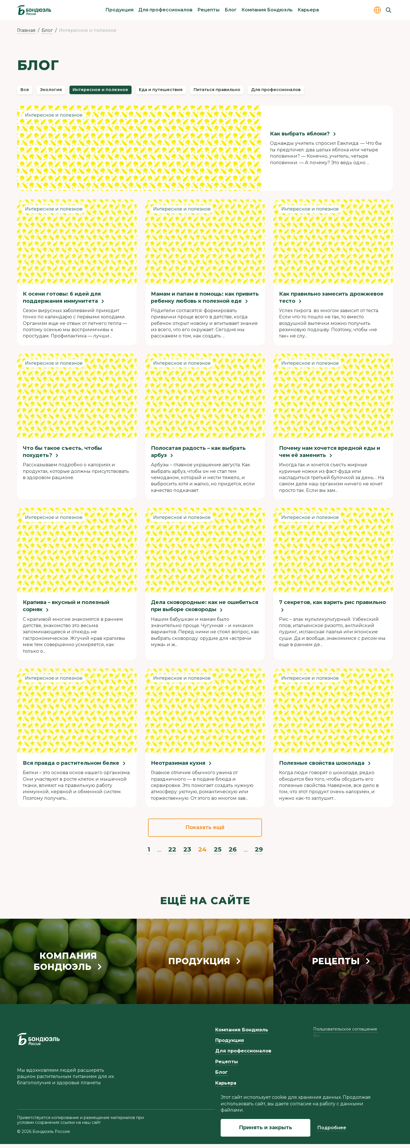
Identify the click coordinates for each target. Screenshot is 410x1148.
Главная (26, 30)
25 (218, 853)
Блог (231, 10)
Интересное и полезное (126, 91)
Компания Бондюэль (267, 10)
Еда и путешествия (204, 91)
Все (28, 91)
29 (259, 853)
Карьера (308, 10)
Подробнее (331, 1127)
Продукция (119, 10)
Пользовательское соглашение (345, 1033)
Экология (62, 91)
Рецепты (208, 10)
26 (233, 853)
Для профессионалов (165, 10)
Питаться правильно (277, 91)
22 (172, 853)
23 (187, 853)
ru (316, 1040)
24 (202, 853)
